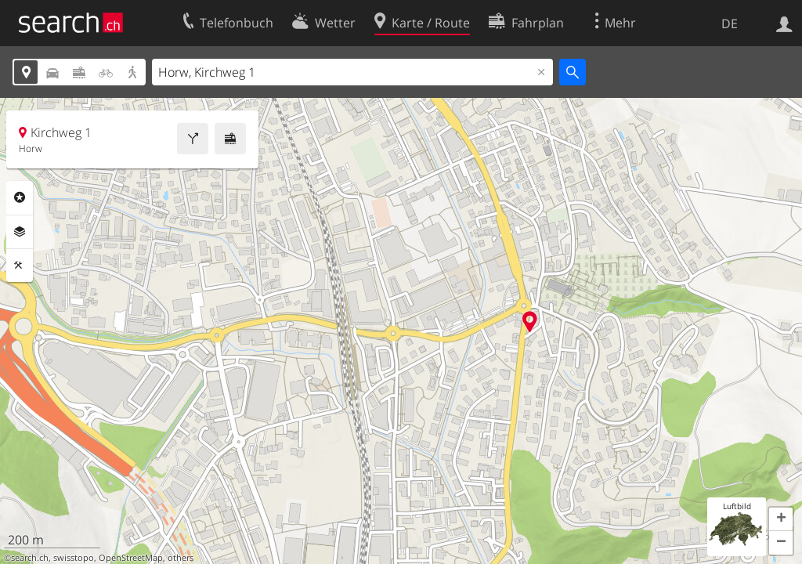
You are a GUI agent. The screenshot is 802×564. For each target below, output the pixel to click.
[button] (781, 519)
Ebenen (19, 231)
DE (729, 23)
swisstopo (73, 557)
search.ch (30, 557)
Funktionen (19, 265)
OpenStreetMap (131, 557)
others (180, 557)
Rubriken (19, 197)
